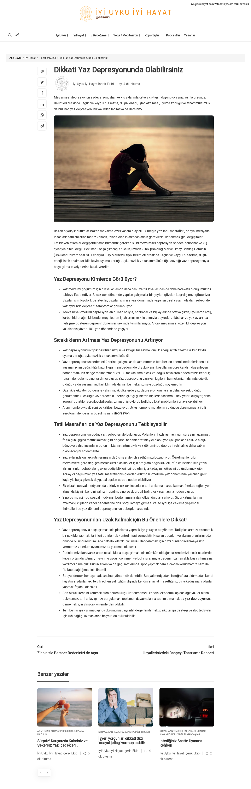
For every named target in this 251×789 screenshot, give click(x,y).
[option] (64, 725)
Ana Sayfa (15, 57)
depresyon (121, 413)
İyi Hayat (78, 35)
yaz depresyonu (196, 599)
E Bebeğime (98, 35)
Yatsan (218, 4)
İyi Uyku (61, 35)
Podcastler (173, 35)
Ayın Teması (43, 731)
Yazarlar (189, 35)
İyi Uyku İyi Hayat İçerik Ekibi (93, 84)
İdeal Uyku (187, 731)
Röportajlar (152, 35)
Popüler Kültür (48, 57)
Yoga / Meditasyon (125, 35)
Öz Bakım (126, 732)
